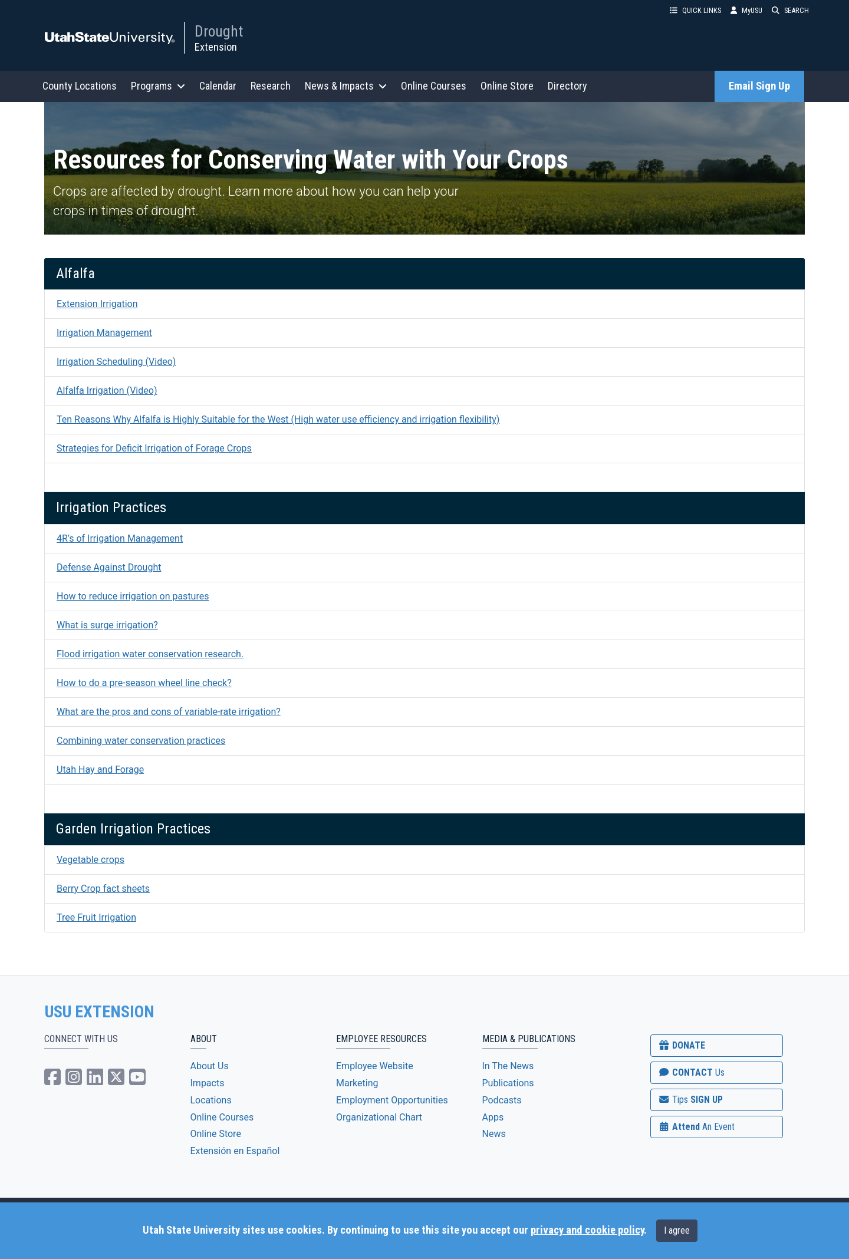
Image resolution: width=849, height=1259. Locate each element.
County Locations (79, 86)
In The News (508, 1066)
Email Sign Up (759, 86)
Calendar (217, 86)
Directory (567, 86)
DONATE (681, 1045)
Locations (211, 1100)
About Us (209, 1066)
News (494, 1133)
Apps (493, 1117)
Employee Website (374, 1066)
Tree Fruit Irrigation (96, 917)
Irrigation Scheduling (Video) (116, 361)
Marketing (357, 1083)
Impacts (207, 1083)
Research (271, 86)
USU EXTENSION (99, 1012)
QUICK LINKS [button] (695, 10)
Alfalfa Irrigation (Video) (107, 390)
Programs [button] (158, 86)
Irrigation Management (104, 332)
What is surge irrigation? (107, 625)
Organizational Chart (379, 1117)
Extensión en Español (235, 1150)
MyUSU (746, 10)
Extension (216, 47)
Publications (508, 1083)
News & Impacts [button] (346, 86)
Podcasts (502, 1100)
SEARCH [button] (790, 10)
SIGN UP (690, 1099)
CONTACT (691, 1072)
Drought (219, 31)
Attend (696, 1126)
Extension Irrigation (97, 303)
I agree (677, 1230)
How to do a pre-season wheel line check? (144, 682)
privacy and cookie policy (587, 1230)
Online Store (507, 86)
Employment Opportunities (392, 1100)
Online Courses (433, 86)
